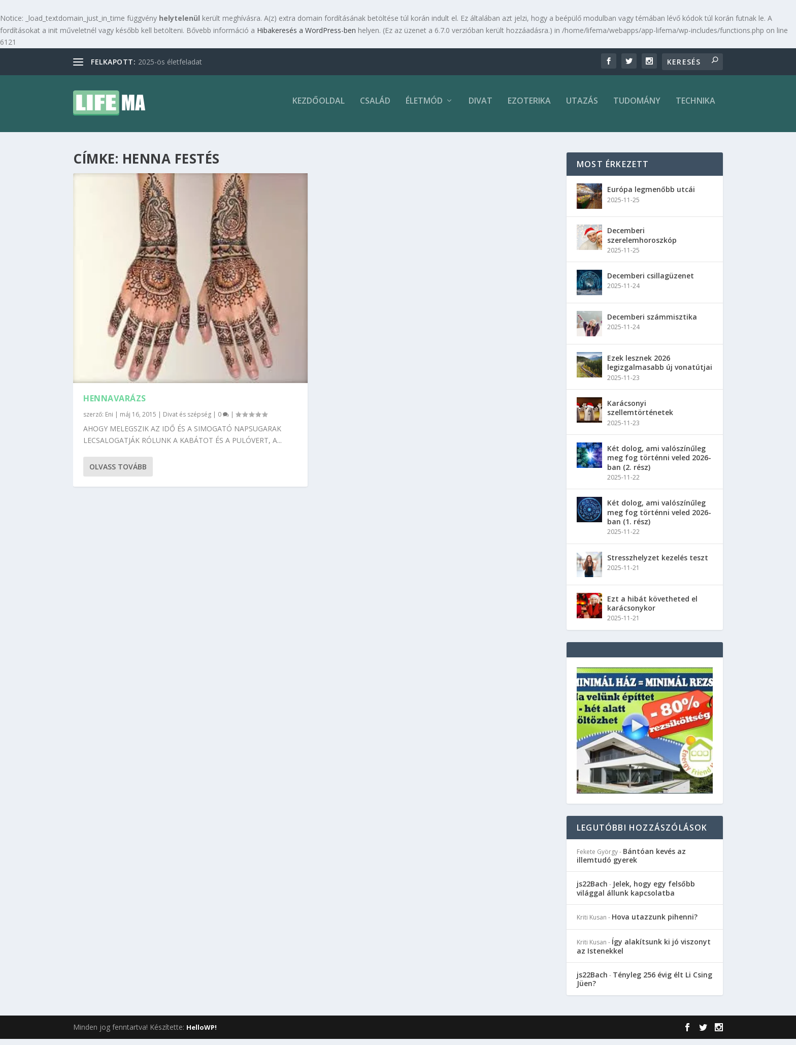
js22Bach (592, 890)
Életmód (424, 107)
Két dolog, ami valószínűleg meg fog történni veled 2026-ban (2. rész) (659, 464)
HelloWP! (201, 1033)
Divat (480, 107)
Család (375, 107)
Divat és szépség (187, 420)
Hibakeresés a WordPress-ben (306, 30)
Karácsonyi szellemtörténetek (640, 413)
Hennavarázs (114, 404)
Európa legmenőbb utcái (651, 195)
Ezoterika (529, 107)
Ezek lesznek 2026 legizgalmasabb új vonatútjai (659, 368)
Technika (695, 107)
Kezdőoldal (318, 107)
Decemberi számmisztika (652, 323)
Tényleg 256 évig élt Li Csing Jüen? (644, 985)
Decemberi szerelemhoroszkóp (642, 241)
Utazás (582, 107)
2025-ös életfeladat (170, 62)
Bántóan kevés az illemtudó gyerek (631, 861)
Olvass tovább (118, 473)
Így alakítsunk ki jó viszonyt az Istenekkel (644, 952)
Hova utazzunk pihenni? (655, 923)
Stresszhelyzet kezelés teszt (657, 563)
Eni (109, 420)
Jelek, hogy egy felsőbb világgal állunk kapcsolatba (636, 894)
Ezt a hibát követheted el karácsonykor (652, 608)
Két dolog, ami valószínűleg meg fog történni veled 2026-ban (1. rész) (659, 518)
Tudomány (636, 107)
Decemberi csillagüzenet (650, 282)
